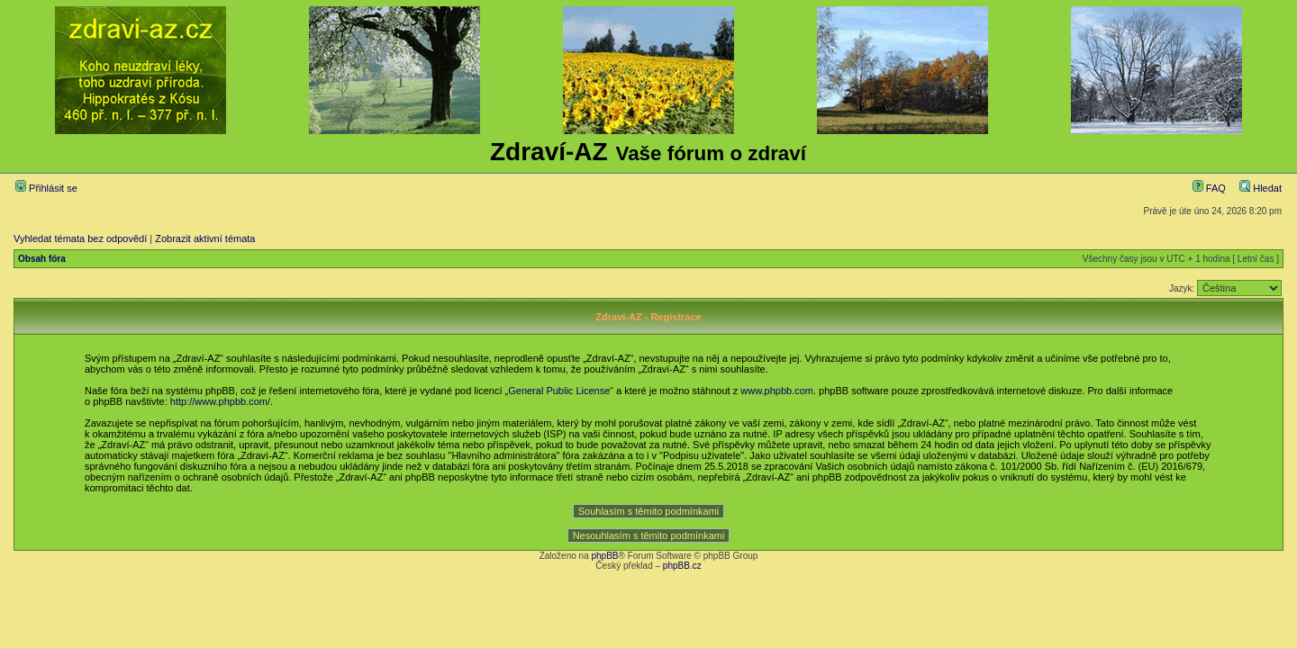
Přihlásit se (46, 188)
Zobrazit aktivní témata (205, 238)
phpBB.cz (682, 566)
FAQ (1209, 188)
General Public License (559, 390)
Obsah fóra (42, 259)
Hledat (1260, 188)
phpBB (604, 556)
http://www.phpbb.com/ (220, 401)
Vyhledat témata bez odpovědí (80, 238)
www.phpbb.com (776, 390)
